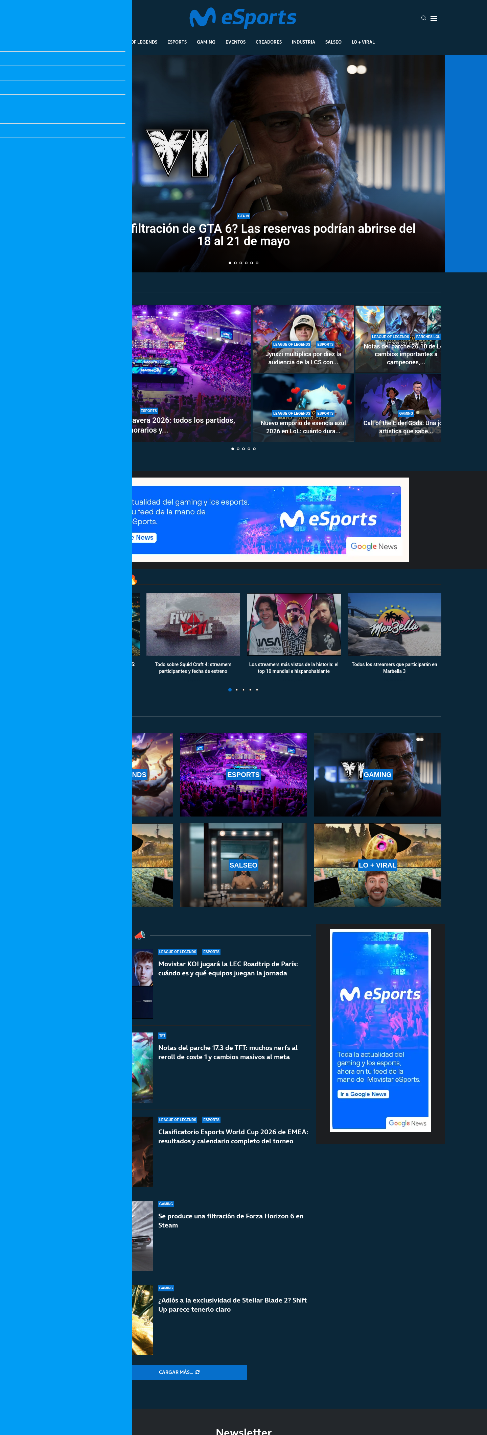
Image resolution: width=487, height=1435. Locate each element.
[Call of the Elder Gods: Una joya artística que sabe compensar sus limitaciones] (406, 408)
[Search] (423, 19)
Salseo (333, 42)
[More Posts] (179, 1372)
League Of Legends (134, 42)
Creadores (269, 42)
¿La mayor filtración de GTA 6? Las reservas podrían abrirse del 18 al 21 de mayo (243, 235)
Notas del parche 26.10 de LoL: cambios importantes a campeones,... (406, 354)
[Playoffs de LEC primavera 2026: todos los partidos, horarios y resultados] (148, 373)
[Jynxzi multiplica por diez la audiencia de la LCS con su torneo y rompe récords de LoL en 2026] (303, 339)
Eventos (236, 42)
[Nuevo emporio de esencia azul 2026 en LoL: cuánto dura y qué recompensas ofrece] (303, 408)
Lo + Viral (363, 42)
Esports (177, 42)
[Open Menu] (434, 18)
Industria (303, 42)
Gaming (206, 42)
